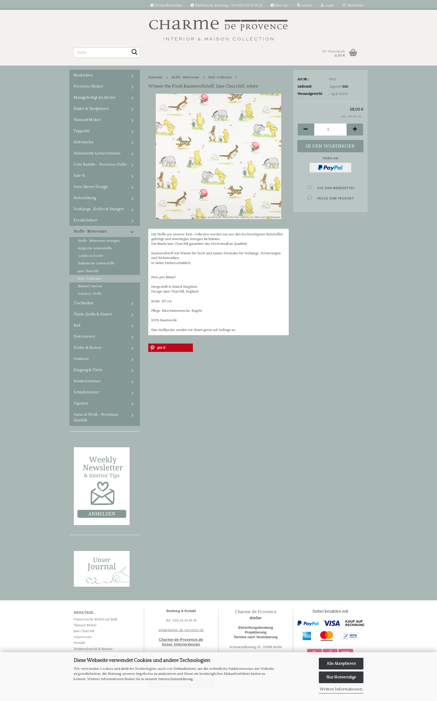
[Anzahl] (330, 129)
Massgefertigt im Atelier (95, 97)
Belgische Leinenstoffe (95, 248)
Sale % (79, 175)
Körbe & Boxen (87, 347)
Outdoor (81, 359)
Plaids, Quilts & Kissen (93, 314)
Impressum (83, 637)
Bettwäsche (84, 142)
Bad (77, 325)
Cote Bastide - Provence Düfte (100, 164)
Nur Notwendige (341, 677)
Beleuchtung (85, 198)
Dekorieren (84, 336)
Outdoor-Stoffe (90, 294)
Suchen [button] (304, 5)
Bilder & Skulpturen (91, 109)
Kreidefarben (86, 220)
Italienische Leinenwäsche (97, 153)
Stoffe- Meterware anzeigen (99, 241)
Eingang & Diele (88, 370)
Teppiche (82, 131)
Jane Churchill (88, 271)
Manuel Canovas (90, 286)
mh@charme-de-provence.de (181, 630)
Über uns (280, 5)
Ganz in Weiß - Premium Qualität (96, 417)
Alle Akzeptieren (341, 663)
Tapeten (81, 403)
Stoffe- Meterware (90, 231)
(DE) (345, 86)
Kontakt (79, 643)
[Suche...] (134, 53)
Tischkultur (83, 303)
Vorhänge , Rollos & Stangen (99, 209)
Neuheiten (83, 75)
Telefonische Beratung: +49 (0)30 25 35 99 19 (226, 5)
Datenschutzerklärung (175, 679)
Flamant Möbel (87, 120)
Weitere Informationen (341, 689)
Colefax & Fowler (91, 256)
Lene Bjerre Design (91, 187)
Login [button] (327, 5)
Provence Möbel (88, 86)
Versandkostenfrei (166, 5)
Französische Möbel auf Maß (95, 619)
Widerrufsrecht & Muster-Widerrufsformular (94, 651)
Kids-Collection (89, 279)
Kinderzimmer (87, 381)
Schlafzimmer (86, 392)
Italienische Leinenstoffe (96, 263)
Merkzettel (353, 5)
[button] (305, 129)
